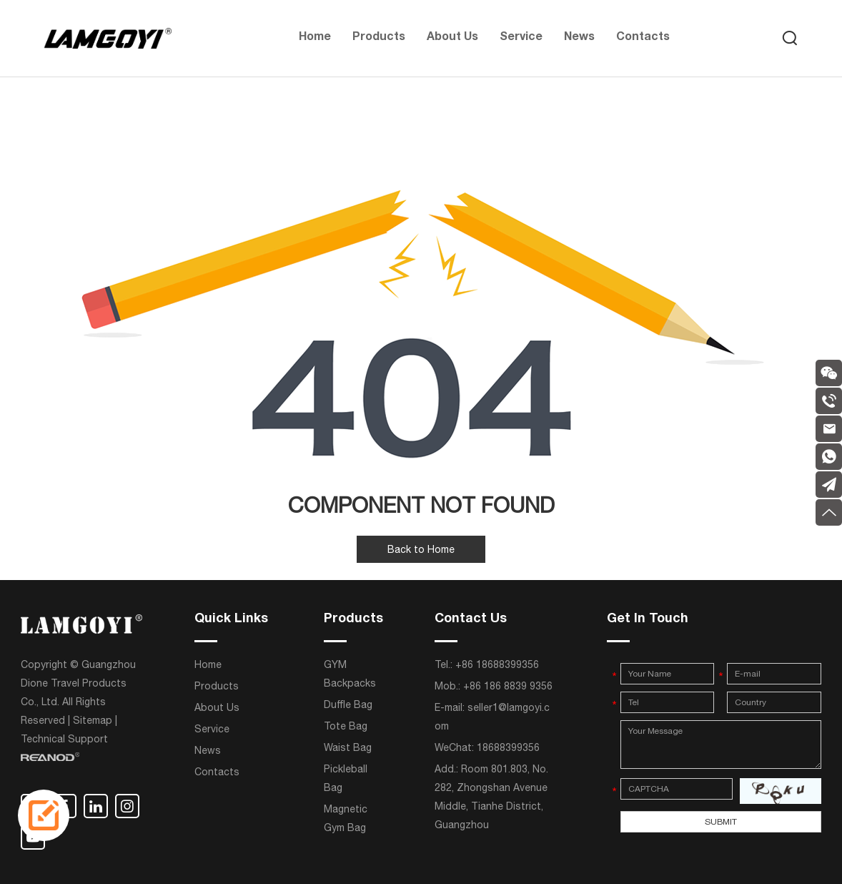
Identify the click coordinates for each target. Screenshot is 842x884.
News (579, 38)
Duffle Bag (348, 704)
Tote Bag (345, 726)
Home (315, 38)
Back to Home (421, 549)
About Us (452, 38)
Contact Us (471, 619)
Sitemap (92, 720)
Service (521, 38)
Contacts (643, 38)
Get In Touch (647, 619)
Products (378, 38)
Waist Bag (348, 747)
